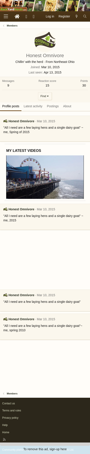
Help (5, 425)
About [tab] (67, 106)
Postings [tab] (53, 106)
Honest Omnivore (21, 121)
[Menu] (6, 16)
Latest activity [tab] (33, 106)
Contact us (8, 403)
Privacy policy (10, 417)
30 (84, 85)
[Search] (85, 16)
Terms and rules (11, 410)
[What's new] (76, 16)
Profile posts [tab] (10, 106)
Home (5, 432)
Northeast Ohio (64, 62)
